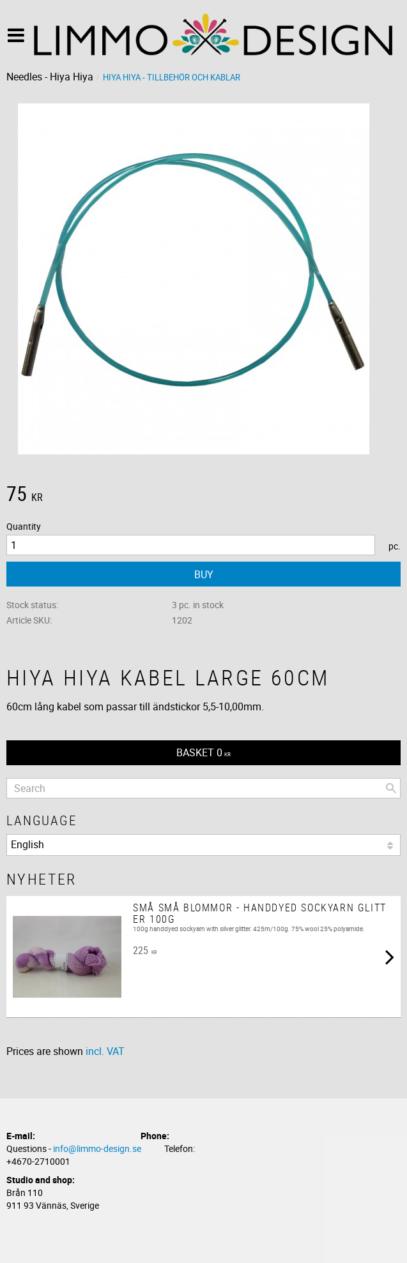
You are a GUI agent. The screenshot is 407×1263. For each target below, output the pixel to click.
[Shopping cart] (203, 752)
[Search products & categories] (203, 788)
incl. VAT (105, 1051)
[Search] (391, 788)
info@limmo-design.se (97, 1148)
